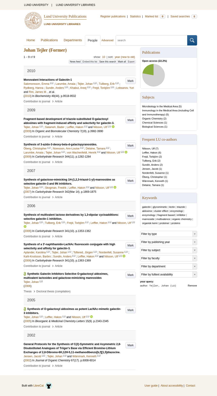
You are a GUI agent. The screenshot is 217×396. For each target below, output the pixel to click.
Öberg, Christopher (152, 177)
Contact (190, 385)
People (93, 40)
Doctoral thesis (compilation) (53, 291)
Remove (192, 285)
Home (31, 40)
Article (58, 101)
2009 (28, 131)
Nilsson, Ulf (148, 148)
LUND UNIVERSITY (36, 5)
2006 (28, 231)
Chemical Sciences (152, 122)
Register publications (113, 16)
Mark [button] (131, 80)
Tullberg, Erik (149, 160)
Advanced (107, 40)
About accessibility (172, 385)
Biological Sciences (153, 126)
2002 (28, 360)
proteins (175, 223)
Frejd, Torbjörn (150, 156)
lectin (172, 207)
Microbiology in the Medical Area (160, 106)
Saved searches (183, 16)
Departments (73, 40)
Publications (49, 40)
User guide (151, 385)
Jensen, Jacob (150, 168)
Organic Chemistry (152, 118)
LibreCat (42, 385)
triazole (181, 207)
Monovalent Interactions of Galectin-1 (48, 79)
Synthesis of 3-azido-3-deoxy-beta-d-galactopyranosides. (60, 144)
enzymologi (176, 211)
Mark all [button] (122, 61)
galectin (146, 207)
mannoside (148, 219)
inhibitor (181, 215)
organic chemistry (181, 219)
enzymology (149, 215)
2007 (28, 191)
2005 (28, 321)
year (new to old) (125, 57)
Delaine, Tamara (151, 185)
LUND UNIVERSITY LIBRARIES (75, 5)
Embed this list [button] (90, 61)
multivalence (163, 219)
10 (103, 57)
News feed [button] (75, 61)
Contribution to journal (37, 101)
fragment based (166, 215)
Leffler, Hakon (150, 152)
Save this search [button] (107, 61)
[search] (151, 40)
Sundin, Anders (150, 164)
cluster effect (161, 211)
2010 (28, 96)
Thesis (28, 291)
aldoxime (147, 211)
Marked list (155, 16)
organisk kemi (150, 223)
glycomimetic (160, 207)
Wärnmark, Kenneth (153, 181)
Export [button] (131, 61)
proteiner (164, 223)
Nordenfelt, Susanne (153, 173)
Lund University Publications (65, 16)
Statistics (135, 16)
